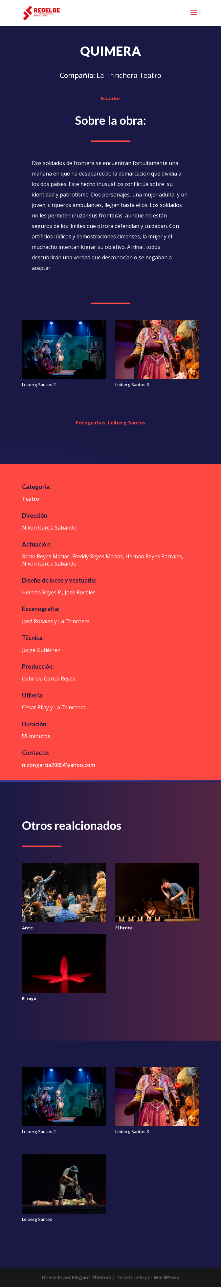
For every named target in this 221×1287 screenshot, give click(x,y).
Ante (27, 928)
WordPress (166, 1277)
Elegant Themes (91, 1277)
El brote (124, 928)
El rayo (29, 998)
